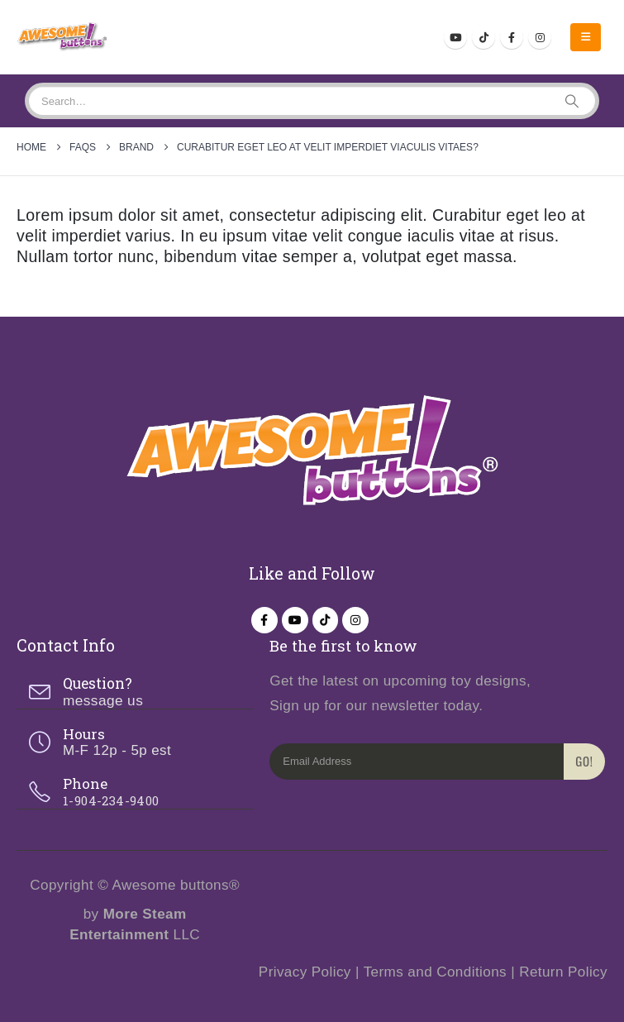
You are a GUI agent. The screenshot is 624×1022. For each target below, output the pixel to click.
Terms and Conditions (435, 972)
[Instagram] (539, 37)
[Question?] (135, 692)
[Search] (572, 101)
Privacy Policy (305, 972)
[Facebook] (511, 37)
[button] (585, 37)
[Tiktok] (483, 37)
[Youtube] (455, 37)
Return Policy (563, 972)
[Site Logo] (62, 37)
